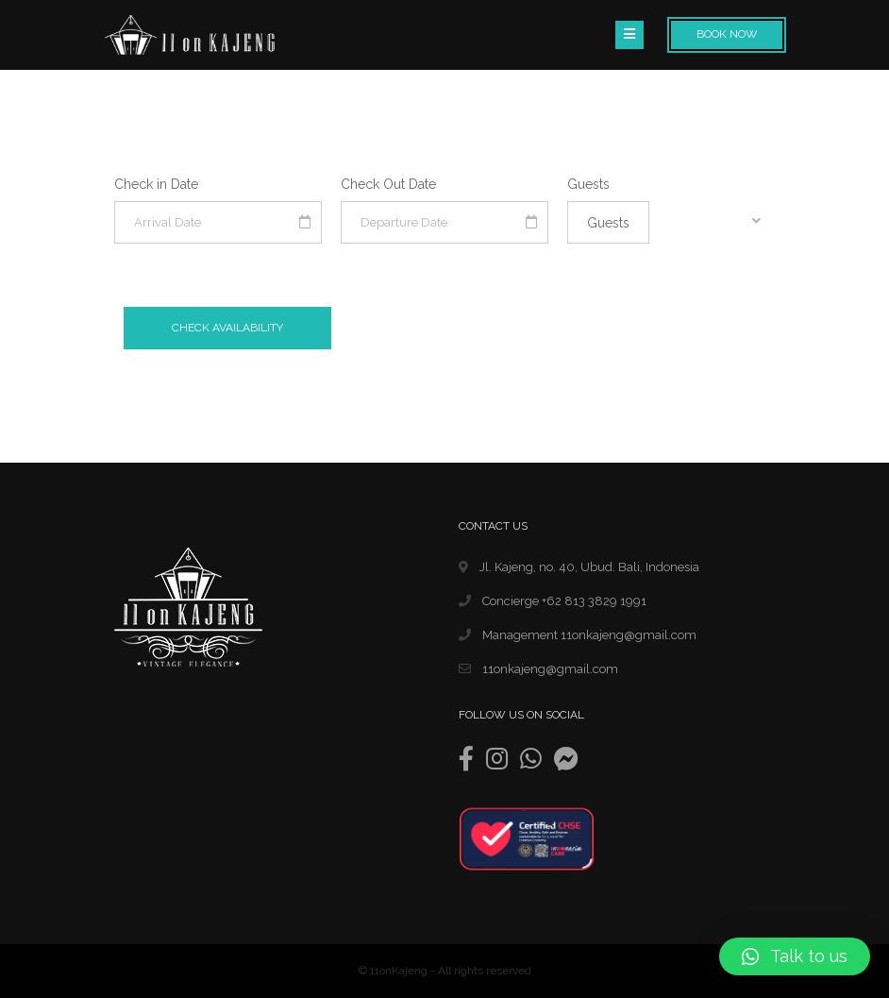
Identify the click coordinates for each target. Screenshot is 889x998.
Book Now (727, 34)
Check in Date (156, 184)
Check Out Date (388, 184)
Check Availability (227, 327)
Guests (588, 184)
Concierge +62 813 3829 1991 (552, 601)
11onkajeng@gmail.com (538, 669)
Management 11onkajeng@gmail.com (577, 635)
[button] (794, 956)
